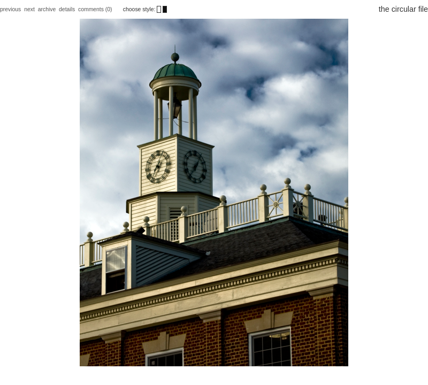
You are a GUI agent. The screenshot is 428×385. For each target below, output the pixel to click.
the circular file (403, 9)
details (67, 9)
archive (47, 9)
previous (10, 9)
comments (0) (95, 9)
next (29, 9)
